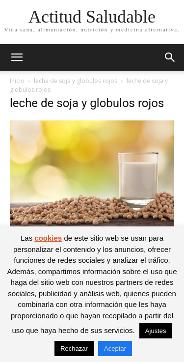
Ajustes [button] (155, 330)
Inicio (17, 81)
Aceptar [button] (115, 348)
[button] (16, 57)
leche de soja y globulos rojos (75, 81)
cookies (48, 238)
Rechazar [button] (74, 348)
